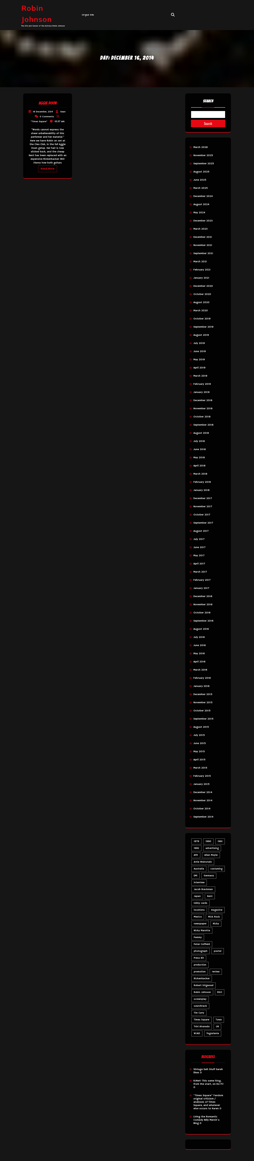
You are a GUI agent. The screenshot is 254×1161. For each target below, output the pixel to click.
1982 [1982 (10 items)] (196, 848)
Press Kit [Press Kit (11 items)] (199, 957)
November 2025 (203, 155)
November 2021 (202, 245)
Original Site (88, 14)
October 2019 (202, 318)
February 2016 (202, 678)
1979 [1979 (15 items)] (196, 841)
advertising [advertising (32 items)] (212, 848)
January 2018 (201, 490)
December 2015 (202, 694)
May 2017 (198, 555)
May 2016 (199, 653)
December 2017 (202, 498)
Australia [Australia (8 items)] (199, 868)
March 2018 (200, 474)
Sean (63, 111)
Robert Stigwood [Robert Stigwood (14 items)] (203, 985)
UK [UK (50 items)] (217, 1026)
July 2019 (199, 343)
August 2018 (201, 433)
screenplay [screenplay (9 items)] (200, 999)
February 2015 (202, 776)
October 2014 (201, 808)
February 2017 (201, 580)
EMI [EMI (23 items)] (195, 875)
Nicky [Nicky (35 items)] (216, 923)
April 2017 (199, 563)
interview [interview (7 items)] (199, 882)
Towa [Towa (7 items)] (219, 1019)
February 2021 (202, 269)
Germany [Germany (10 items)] (209, 875)
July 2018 (199, 441)
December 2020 (203, 286)
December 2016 (202, 596)
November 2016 (203, 604)
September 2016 (203, 621)
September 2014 (203, 817)
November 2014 (202, 800)
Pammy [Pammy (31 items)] (198, 937)
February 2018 (202, 482)
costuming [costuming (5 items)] (216, 868)
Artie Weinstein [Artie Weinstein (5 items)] (203, 861)
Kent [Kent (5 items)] (210, 896)
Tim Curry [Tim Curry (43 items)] (199, 1012)
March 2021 (200, 261)
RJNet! (197, 1080)
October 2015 (202, 710)
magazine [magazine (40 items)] (216, 909)
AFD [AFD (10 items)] (196, 855)
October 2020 (202, 294)
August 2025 (201, 171)
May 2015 (199, 751)
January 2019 (201, 392)
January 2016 (201, 686)
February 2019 (202, 384)
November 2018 (203, 408)
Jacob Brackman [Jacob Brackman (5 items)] (203, 889)
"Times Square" (39, 121)
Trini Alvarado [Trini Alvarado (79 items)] (202, 1026)
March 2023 (200, 229)
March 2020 (200, 310)
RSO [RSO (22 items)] (219, 992)
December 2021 (202, 237)
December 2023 (203, 220)
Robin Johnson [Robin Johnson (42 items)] (202, 992)
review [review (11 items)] (216, 971)
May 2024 (199, 212)
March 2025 (200, 188)
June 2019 (199, 351)
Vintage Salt (200, 1069)
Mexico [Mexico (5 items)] (198, 916)
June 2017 (199, 547)
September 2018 (203, 425)
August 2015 (201, 727)
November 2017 (202, 506)
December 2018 (202, 400)
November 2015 (203, 702)
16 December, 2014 (43, 111)
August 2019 (201, 335)
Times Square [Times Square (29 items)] (201, 1019)
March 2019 (200, 376)
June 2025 (199, 180)
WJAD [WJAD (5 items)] (197, 1033)
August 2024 (201, 204)
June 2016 (199, 645)
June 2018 (199, 449)
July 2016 (199, 637)
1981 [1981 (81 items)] (220, 841)
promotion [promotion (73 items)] (200, 971)
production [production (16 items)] (200, 964)
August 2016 (201, 629)
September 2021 (203, 253)
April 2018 (199, 465)
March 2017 (200, 572)
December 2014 (202, 792)
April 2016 (199, 661)
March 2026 (200, 147)
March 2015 (200, 768)
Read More (47, 168)
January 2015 (201, 784)
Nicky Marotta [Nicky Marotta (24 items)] (202, 930)
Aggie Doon (48, 103)
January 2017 (201, 588)
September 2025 (203, 163)
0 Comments (47, 116)
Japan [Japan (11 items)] (197, 896)
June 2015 (199, 743)
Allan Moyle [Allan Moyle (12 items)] (211, 855)
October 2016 (202, 612)
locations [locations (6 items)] (199, 909)
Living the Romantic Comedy (205, 1118)
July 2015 (199, 735)
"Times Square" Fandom (208, 1095)
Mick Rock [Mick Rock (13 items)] (214, 916)
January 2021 (201, 278)
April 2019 (199, 367)
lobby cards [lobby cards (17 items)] (200, 903)
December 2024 (203, 196)
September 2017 (203, 523)
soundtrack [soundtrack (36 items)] (200, 1005)
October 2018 (202, 416)
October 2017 (201, 514)
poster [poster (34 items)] (217, 951)
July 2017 (198, 539)
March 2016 (200, 670)
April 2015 (199, 759)
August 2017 (200, 531)
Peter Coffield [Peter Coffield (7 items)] (202, 944)
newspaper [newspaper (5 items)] (200, 923)
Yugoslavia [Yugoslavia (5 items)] (212, 1033)
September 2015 (203, 719)
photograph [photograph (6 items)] (200, 951)
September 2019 (203, 327)
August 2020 (201, 302)
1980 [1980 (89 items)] (208, 841)
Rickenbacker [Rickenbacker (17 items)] (202, 978)
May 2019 (199, 359)
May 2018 (199, 457)
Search (208, 101)
